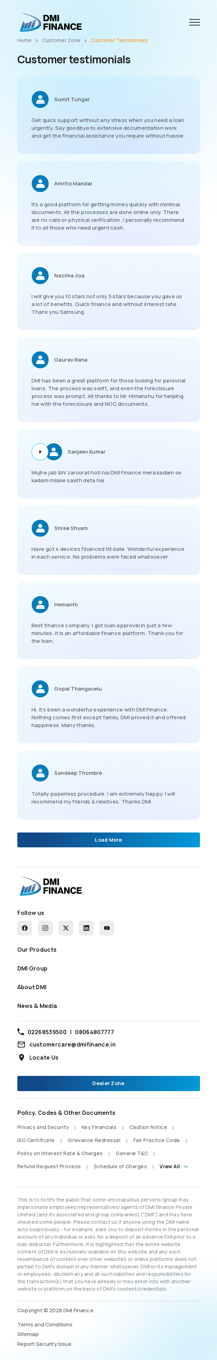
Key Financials (99, 1127)
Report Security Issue (44, 1344)
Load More (108, 839)
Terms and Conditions (45, 1324)
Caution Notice (148, 1127)
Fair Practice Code (156, 1140)
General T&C (132, 1153)
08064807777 (94, 1032)
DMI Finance (78, 1310)
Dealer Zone (108, 1083)
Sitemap (28, 1334)
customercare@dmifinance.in (66, 1044)
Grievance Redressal (94, 1140)
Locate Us (38, 1057)
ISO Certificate (36, 1140)
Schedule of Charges (120, 1166)
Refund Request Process (49, 1166)
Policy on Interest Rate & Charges (60, 1153)
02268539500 (47, 1032)
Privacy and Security (43, 1127)
